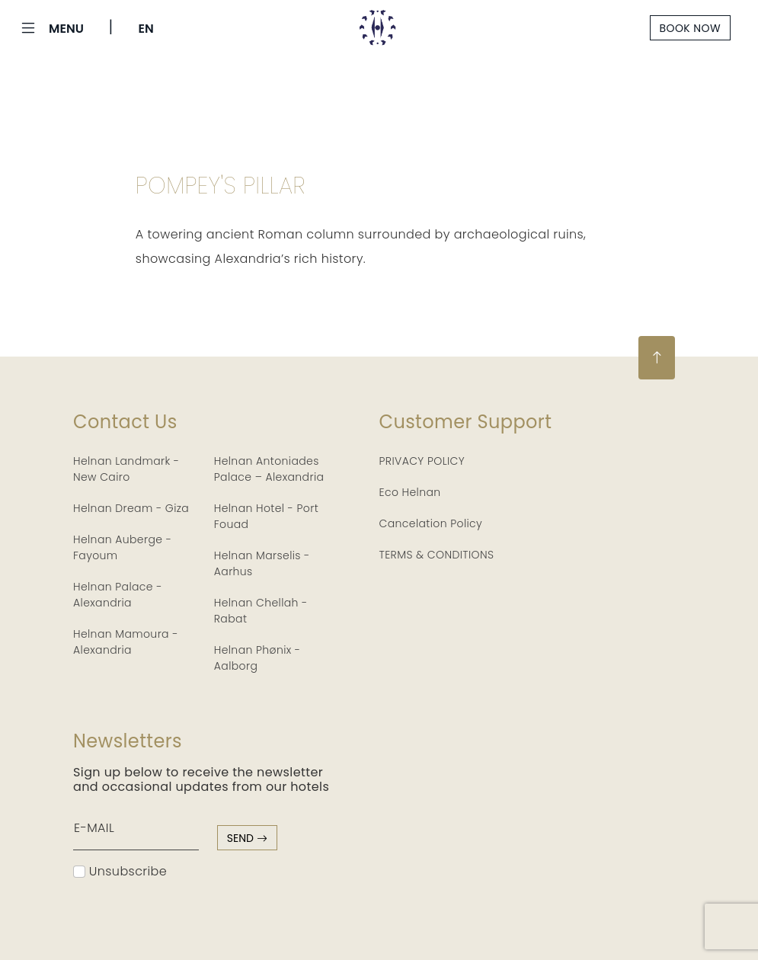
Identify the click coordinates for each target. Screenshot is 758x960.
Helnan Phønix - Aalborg (257, 658)
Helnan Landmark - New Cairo (126, 469)
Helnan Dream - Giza (131, 508)
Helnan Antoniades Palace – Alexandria (269, 469)
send (247, 838)
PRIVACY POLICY (422, 461)
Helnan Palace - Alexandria (117, 594)
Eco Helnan (410, 492)
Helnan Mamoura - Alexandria (125, 642)
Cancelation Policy (431, 523)
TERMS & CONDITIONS (436, 554)
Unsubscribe (120, 871)
